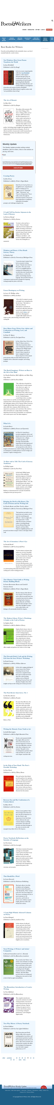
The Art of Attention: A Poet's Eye (15, 541)
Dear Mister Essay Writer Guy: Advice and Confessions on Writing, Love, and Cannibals (17, 330)
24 (33, 1058)
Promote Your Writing (12, 39)
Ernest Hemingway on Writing (14, 290)
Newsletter (31, 29)
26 (13, 1059)
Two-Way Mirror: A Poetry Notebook (16, 1023)
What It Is (6, 423)
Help (40, 1090)
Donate (24, 29)
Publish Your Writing (4, 39)
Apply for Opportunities (36, 39)
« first (3, 1058)
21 (25, 1058)
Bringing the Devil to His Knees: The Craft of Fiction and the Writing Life (16, 502)
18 (16, 1058)
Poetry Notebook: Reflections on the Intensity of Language (16, 839)
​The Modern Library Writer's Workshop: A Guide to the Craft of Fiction (18, 619)
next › (20, 1059)
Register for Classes (28, 39)
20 (22, 1058)
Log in (43, 29)
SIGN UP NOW (18, 168)
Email (4, 154)
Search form (52, 20)
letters (25, 312)
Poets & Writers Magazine (45, 39)
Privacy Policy (30, 1092)
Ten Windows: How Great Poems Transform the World (14, 61)
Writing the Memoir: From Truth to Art (17, 729)
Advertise (23, 1090)
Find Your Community (19, 39)
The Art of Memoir (10, 100)
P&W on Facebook (47, 33)
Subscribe (49, 29)
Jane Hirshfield (25, 73)
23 (30, 1058)
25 (11, 1059)
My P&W (38, 29)
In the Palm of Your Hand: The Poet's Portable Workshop (16, 766)
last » (24, 1059)
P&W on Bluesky (50, 33)
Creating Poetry (8, 176)
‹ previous (9, 1058)
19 (19, 1058)
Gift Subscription (15, 1090)
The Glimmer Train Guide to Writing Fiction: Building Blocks (16, 580)
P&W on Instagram (52, 33)
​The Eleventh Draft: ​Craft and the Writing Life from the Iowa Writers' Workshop (17, 657)
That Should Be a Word (11, 876)
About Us (45, 1090)
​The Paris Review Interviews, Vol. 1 (16, 693)
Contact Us (23, 1092)
